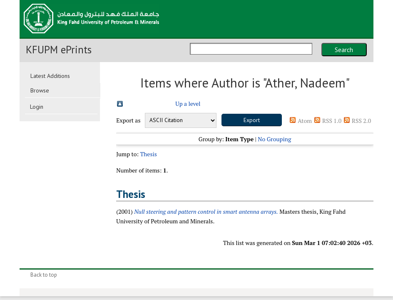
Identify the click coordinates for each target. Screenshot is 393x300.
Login (36, 106)
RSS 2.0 (361, 121)
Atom (305, 121)
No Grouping (274, 139)
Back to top (43, 274)
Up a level (187, 104)
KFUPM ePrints (59, 49)
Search (344, 49)
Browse (39, 90)
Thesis (148, 154)
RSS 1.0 (331, 121)
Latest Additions (50, 76)
